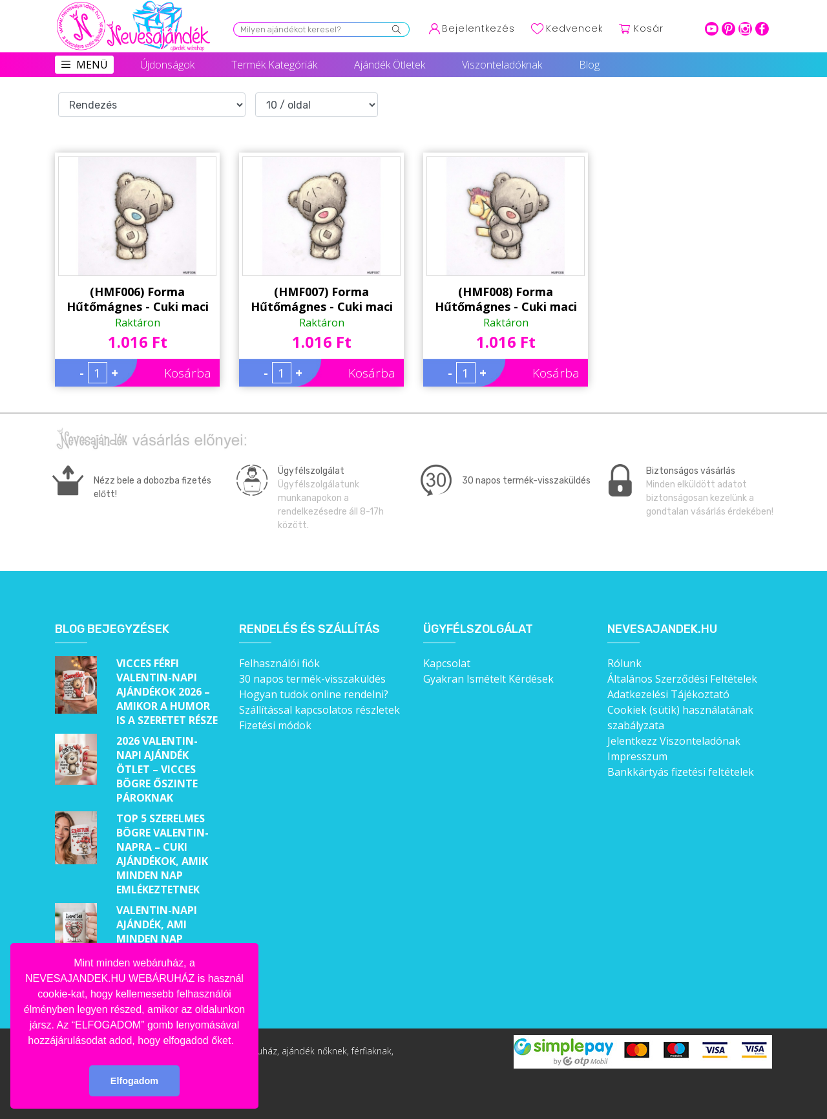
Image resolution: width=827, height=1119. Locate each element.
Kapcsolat (446, 663)
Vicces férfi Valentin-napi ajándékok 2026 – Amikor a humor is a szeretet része (167, 691)
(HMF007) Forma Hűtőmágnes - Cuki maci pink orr (322, 299)
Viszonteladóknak (502, 65)
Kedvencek (574, 28)
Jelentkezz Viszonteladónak (673, 741)
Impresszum (637, 756)
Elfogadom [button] (134, 1081)
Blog (589, 65)
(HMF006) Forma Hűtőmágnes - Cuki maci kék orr (138, 299)
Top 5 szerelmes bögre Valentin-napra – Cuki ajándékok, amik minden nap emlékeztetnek (162, 854)
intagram (745, 29)
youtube (711, 29)
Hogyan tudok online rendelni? (313, 694)
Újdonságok (167, 65)
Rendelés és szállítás (309, 629)
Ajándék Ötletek (389, 65)
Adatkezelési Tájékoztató (668, 694)
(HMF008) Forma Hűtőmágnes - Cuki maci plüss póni (506, 299)
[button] (238, 1041)
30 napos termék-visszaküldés (312, 679)
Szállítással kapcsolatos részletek (319, 710)
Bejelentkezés (478, 28)
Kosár (649, 28)
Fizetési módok (275, 725)
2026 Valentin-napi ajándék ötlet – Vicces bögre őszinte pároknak (157, 769)
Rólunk (624, 663)
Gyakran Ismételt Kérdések (488, 679)
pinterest (728, 29)
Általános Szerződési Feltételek (682, 679)
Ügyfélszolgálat (478, 629)
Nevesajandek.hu (662, 629)
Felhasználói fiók (279, 663)
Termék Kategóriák (274, 65)
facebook (762, 29)
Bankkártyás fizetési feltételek (680, 772)
